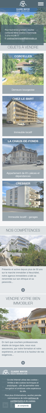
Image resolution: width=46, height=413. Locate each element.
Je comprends (23, 406)
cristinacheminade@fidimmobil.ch (22, 39)
